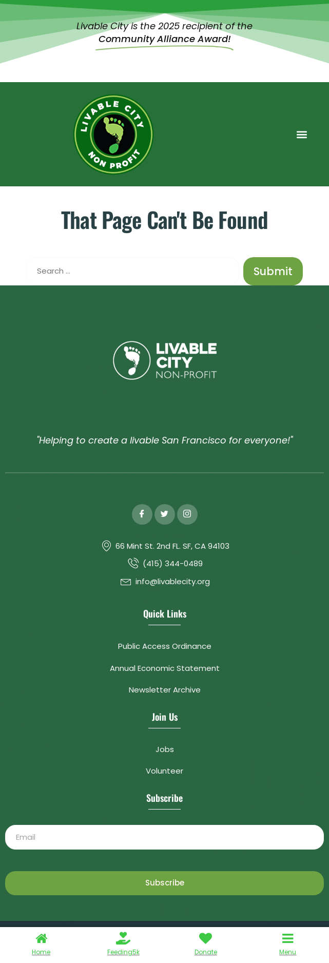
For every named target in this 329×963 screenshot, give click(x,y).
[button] (301, 134)
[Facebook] (142, 514)
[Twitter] (164, 514)
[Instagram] (187, 514)
